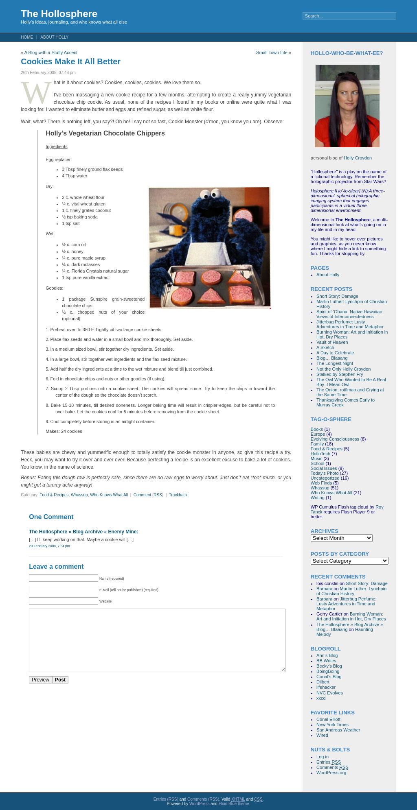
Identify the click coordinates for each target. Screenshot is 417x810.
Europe (318, 434)
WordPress (199, 803)
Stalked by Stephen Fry (339, 374)
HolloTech (320, 453)
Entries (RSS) (166, 799)
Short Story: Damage (337, 296)
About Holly (54, 37)
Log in (322, 756)
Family (317, 443)
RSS (158, 495)
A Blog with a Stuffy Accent (51, 52)
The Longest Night (334, 363)
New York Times (332, 724)
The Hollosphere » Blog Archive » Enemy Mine (82, 532)
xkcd (321, 698)
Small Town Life (272, 52)
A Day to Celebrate (335, 352)
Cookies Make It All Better (71, 61)
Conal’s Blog (329, 676)
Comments (332, 767)
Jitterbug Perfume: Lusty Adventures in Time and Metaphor (350, 324)
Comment (142, 495)
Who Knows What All (109, 495)
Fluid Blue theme (234, 803)
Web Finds (321, 482)
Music (317, 458)
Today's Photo (325, 473)
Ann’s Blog (327, 655)
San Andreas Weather (338, 729)
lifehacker (326, 687)
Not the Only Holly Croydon (343, 369)
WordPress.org (331, 772)
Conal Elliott (328, 719)
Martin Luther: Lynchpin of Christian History (351, 591)
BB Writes (326, 660)
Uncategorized (325, 478)
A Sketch (325, 347)
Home (27, 37)
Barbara (324, 588)
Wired (322, 735)
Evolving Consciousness (335, 439)
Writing (318, 497)
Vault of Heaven (332, 342)
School (318, 463)
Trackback (178, 495)
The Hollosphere (59, 13)
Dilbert (322, 681)
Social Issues (324, 468)
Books (317, 429)
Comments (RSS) (203, 799)
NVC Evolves (329, 692)
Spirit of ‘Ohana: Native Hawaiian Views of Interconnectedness (349, 314)
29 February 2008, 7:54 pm (49, 546)
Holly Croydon (358, 157)
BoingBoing (327, 671)
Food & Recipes (54, 495)
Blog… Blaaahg (331, 358)
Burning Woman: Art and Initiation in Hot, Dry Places (351, 616)
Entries (328, 762)
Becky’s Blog (329, 666)
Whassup (79, 495)
